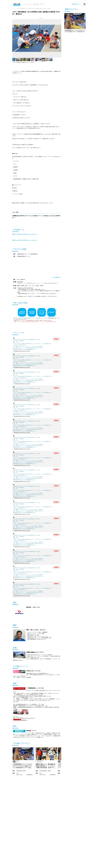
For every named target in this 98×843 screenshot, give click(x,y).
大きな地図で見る (56, 277)
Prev (14, 38)
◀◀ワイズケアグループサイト (24, 718)
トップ (13, 8)
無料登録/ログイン (76, 4)
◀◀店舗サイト (20, 720)
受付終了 (56, 339)
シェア (40, 18)
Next (59, 38)
